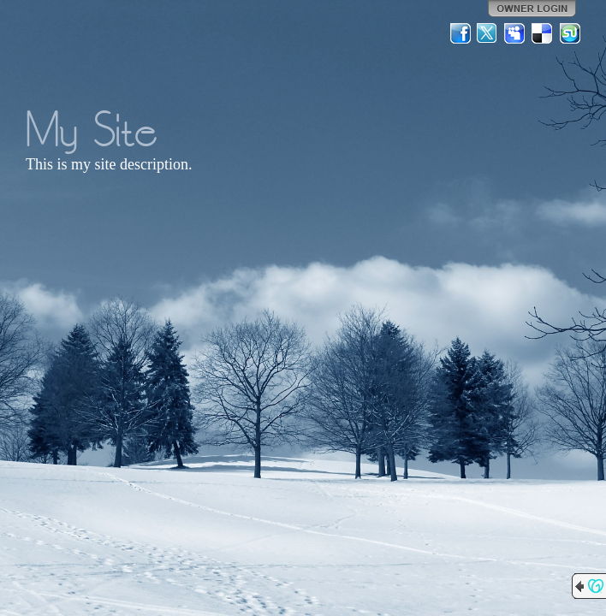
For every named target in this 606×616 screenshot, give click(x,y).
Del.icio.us (543, 33)
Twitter (488, 33)
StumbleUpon (570, 33)
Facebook (460, 33)
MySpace (515, 33)
